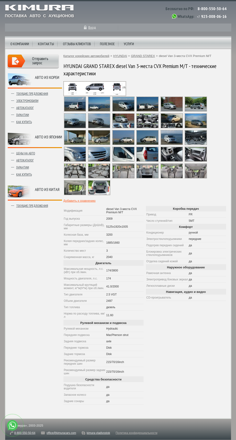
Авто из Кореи (47, 77)
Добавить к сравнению (79, 200)
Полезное (107, 43)
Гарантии (22, 115)
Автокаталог (25, 108)
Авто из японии (48, 137)
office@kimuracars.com (61, 433)
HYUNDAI (120, 56)
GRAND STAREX (143, 56)
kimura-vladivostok (98, 433)
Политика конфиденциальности (136, 433)
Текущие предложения (32, 94)
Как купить (24, 122)
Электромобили (27, 101)
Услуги (129, 43)
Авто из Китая (47, 189)
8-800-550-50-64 (212, 8)
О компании (19, 43)
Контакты (46, 43)
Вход (92, 27)
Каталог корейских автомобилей (86, 56)
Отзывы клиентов (77, 43)
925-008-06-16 (214, 16)
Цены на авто (25, 153)
